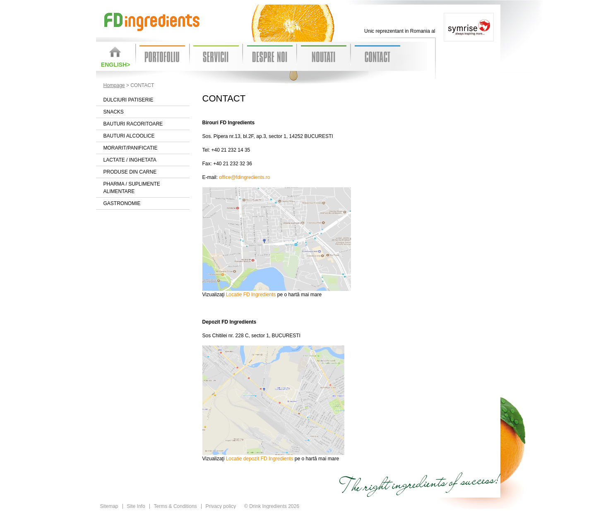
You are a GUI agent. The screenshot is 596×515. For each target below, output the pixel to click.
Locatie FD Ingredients (251, 294)
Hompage (114, 85)
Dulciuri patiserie (128, 100)
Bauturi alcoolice (129, 136)
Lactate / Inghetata (129, 160)
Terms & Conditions (175, 506)
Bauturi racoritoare (133, 124)
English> (115, 64)
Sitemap (109, 506)
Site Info (136, 506)
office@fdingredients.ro (244, 177)
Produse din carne (130, 172)
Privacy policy (221, 506)
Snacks (113, 112)
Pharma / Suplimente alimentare (131, 187)
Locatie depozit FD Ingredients (259, 459)
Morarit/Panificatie (130, 148)
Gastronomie (122, 203)
